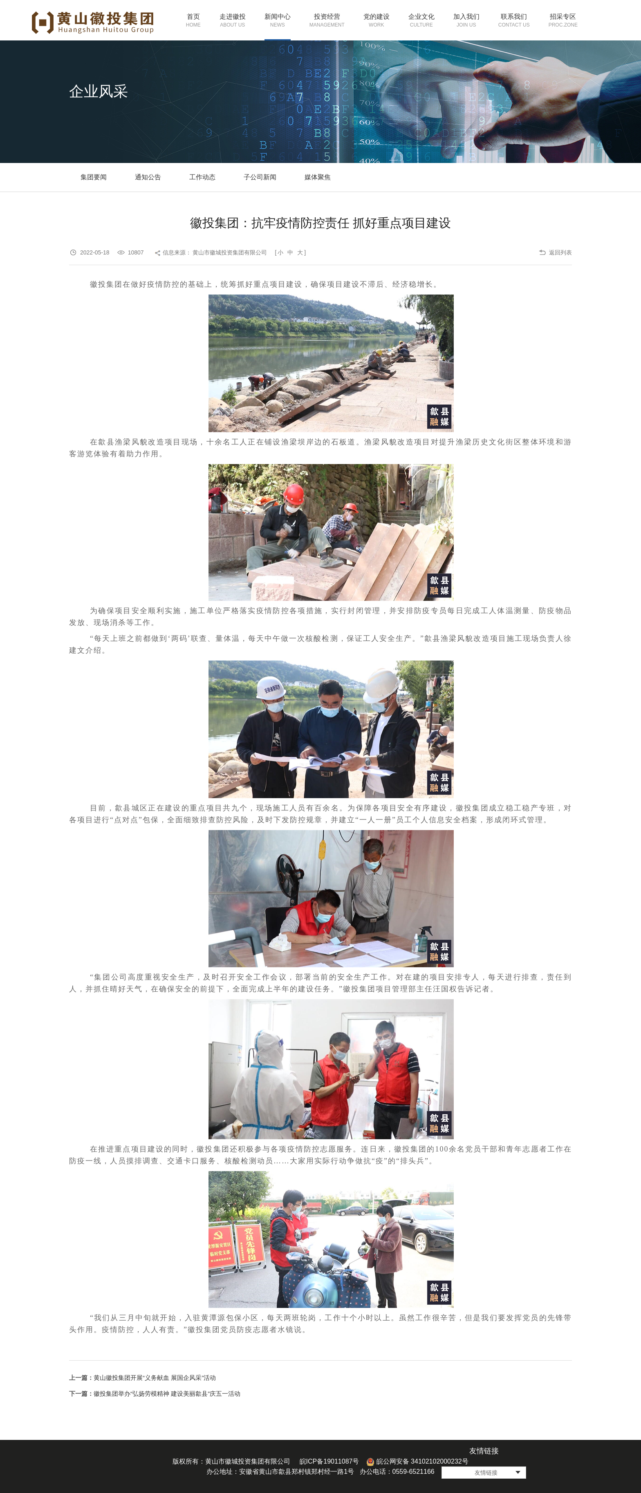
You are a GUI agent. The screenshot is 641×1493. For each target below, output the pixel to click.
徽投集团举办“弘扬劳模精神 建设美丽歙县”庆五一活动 (167, 1393)
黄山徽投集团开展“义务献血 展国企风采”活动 (155, 1377)
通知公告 (148, 177)
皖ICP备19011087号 (329, 1461)
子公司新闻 (260, 177)
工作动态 (202, 177)
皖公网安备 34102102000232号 (417, 1461)
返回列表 (560, 252)
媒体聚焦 (318, 177)
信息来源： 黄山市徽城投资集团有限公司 (215, 252)
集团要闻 (94, 177)
